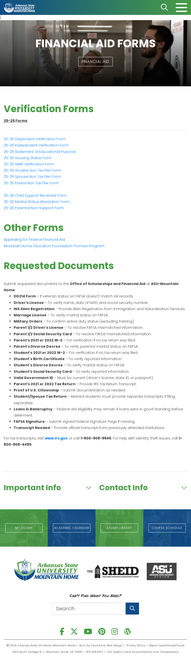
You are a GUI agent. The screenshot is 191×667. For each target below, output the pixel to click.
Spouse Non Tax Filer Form (32, 176)
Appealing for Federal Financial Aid (34, 239)
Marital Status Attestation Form (37, 201)
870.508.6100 (95, 652)
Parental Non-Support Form (34, 207)
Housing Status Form (28, 157)
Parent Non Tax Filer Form (31, 183)
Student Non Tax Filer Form (32, 170)
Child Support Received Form (35, 195)
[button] (95, 61)
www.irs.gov (56, 438)
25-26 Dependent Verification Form (35, 139)
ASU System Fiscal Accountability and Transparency (143, 652)
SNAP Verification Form (29, 164)
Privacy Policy (136, 645)
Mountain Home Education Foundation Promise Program (54, 245)
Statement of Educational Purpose (40, 151)
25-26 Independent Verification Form (36, 145)
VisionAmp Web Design (107, 645)
